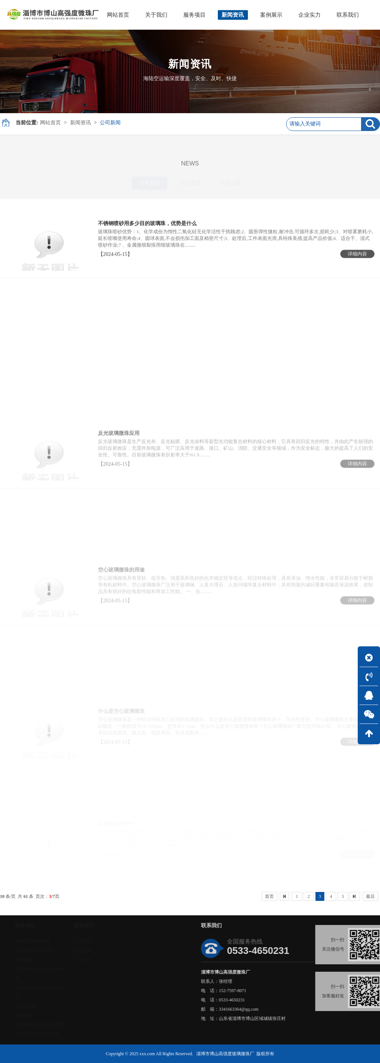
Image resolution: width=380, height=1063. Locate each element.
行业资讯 (190, 183)
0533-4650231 (275, 1000)
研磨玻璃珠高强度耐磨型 (60, 1024)
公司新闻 (110, 122)
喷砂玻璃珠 (47, 1006)
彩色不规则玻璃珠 (54, 941)
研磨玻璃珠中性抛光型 (58, 1034)
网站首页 (50, 122)
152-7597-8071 (275, 990)
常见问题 (230, 183)
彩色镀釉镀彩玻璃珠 (56, 950)
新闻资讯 (80, 122)
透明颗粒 (45, 1015)
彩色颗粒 (45, 959)
